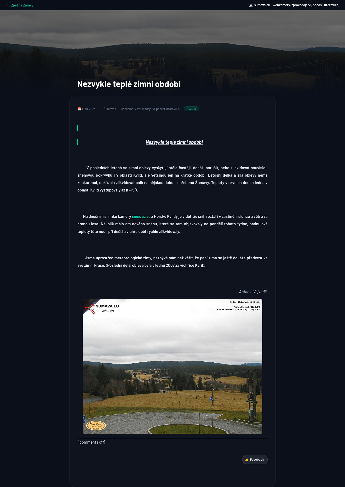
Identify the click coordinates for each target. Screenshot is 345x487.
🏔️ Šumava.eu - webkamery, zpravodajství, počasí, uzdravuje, (294, 5)
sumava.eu (141, 216)
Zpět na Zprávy (19, 5)
